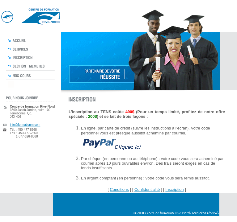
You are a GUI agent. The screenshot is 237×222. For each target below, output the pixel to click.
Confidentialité (147, 189)
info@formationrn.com (25, 124)
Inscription (174, 189)
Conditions (119, 189)
